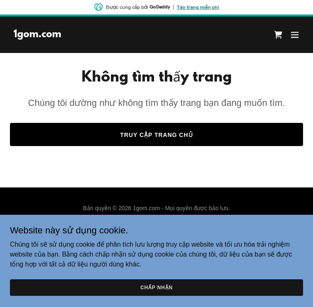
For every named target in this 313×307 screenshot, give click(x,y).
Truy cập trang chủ (156, 135)
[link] (37, 34)
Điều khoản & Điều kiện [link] (156, 239)
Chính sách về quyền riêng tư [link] (156, 228)
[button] (295, 34)
